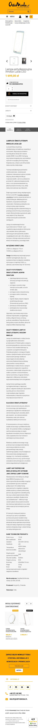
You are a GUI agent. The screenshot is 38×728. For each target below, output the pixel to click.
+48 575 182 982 (15, 693)
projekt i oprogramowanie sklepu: (15, 713)
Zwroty (18, 111)
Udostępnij (10, 116)
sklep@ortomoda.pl (18, 699)
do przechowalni (13, 99)
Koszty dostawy (18, 106)
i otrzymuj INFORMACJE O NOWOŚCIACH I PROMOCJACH (18, 658)
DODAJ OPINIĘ (22, 122)
